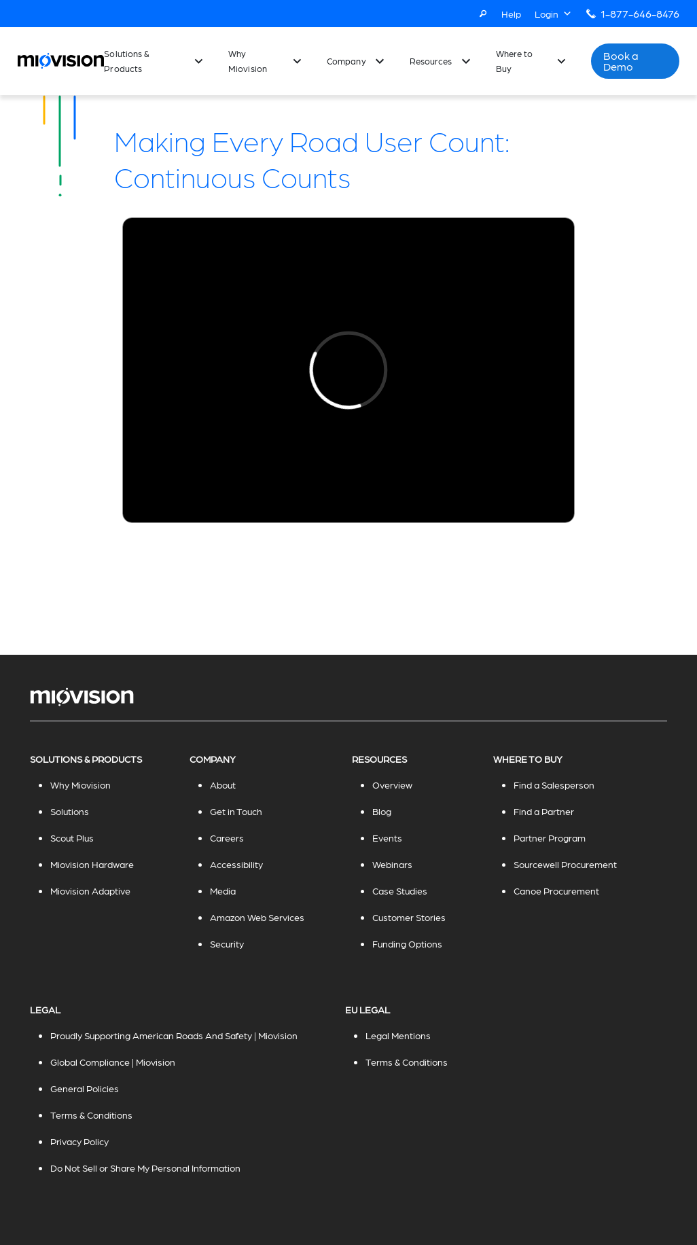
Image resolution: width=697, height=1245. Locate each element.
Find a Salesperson (554, 784)
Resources (431, 61)
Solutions (69, 811)
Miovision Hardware (92, 864)
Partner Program (550, 837)
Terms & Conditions (91, 1114)
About (223, 784)
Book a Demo (621, 61)
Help (511, 13)
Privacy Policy (79, 1141)
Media (223, 890)
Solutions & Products (126, 60)
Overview (392, 784)
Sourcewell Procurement (565, 864)
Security (227, 943)
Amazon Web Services (257, 917)
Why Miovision (247, 60)
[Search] (483, 13)
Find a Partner (544, 811)
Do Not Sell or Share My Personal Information (145, 1167)
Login (553, 13)
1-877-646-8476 (640, 13)
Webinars (392, 864)
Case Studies (399, 890)
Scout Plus (72, 837)
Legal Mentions (398, 1035)
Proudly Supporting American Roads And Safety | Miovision (174, 1035)
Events (387, 837)
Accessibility (236, 864)
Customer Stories (409, 917)
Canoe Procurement (556, 890)
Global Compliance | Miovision (112, 1061)
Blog (381, 811)
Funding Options (407, 943)
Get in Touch (236, 811)
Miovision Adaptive (90, 890)
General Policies (84, 1088)
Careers (227, 837)
